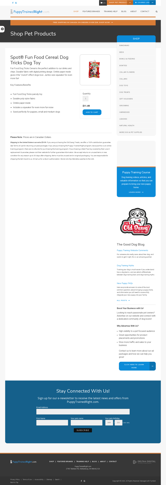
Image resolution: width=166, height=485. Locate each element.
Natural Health (126, 125)
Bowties (123, 65)
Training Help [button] (109, 13)
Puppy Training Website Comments (132, 250)
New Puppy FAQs (125, 283)
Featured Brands (65, 461)
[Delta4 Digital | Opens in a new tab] (144, 461)
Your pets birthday (112, 418)
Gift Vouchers (126, 99)
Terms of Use (27, 479)
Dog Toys (123, 85)
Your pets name (77, 418)
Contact (143, 13)
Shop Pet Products (107, 3)
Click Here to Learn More (134, 366)
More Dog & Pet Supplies (130, 132)
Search (57, 479)
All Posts (122, 300)
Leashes (123, 119)
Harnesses (124, 112)
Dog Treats (124, 92)
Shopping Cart (89, 3)
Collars (123, 79)
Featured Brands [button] (89, 13)
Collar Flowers (127, 72)
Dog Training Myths (125, 265)
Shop (51, 461)
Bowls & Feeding (127, 59)
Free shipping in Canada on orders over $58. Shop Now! (81, 22)
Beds (121, 52)
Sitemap (49, 479)
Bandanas (124, 45)
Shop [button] (74, 13)
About (132, 13)
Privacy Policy (15, 479)
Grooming (124, 106)
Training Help (82, 461)
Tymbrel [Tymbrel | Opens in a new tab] (153, 480)
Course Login (138, 3)
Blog (122, 13)
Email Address (42, 407)
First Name (40, 418)
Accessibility (39, 479)
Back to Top (14, 482)
